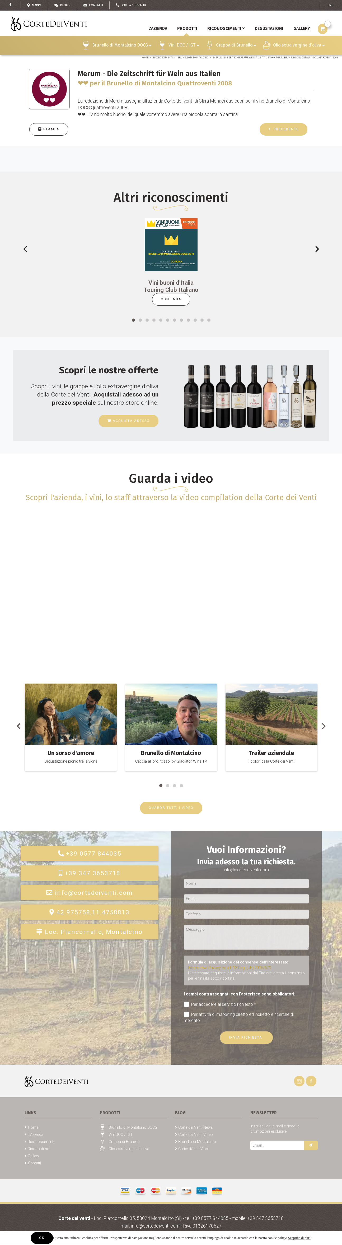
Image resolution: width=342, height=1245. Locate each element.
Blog (61, 5)
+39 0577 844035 (89, 853)
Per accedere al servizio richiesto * (220, 1004)
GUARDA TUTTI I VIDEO (171, 808)
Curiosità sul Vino (193, 1149)
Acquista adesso (128, 421)
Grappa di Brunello (236, 46)
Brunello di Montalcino (192, 57)
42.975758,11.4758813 (89, 912)
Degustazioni (269, 28)
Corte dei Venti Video (195, 1134)
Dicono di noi (39, 1149)
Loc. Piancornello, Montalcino (89, 931)
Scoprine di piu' (299, 1238)
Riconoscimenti (226, 28)
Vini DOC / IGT (183, 46)
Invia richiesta (246, 1037)
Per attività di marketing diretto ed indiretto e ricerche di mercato (239, 1017)
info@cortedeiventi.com (89, 892)
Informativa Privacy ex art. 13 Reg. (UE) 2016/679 (229, 968)
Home (145, 57)
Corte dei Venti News (195, 1127)
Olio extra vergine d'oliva (299, 46)
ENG (331, 5)
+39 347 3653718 (89, 873)
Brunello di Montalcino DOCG (122, 46)
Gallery (33, 1156)
